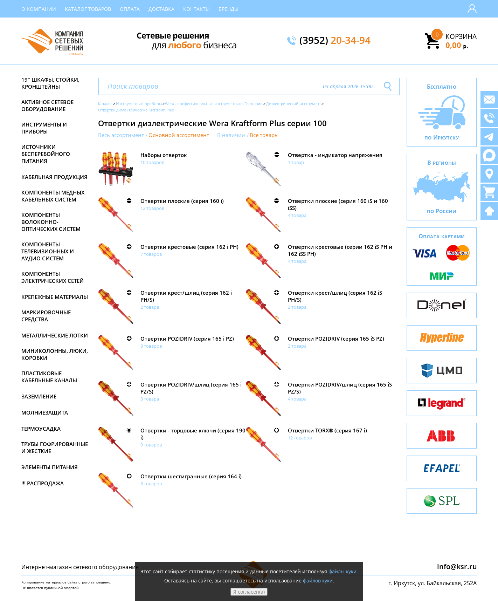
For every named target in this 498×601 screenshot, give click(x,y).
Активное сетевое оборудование (47, 105)
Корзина (461, 36)
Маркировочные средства (46, 316)
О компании (38, 9)
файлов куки (318, 580)
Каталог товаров (88, 9)
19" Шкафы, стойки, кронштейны (50, 83)
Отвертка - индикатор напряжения (335, 154)
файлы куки (342, 571)
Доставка (161, 9)
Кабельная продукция (54, 176)
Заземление (38, 396)
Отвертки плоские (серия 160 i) (182, 200)
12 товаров (152, 208)
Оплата (130, 9)
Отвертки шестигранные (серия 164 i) (191, 476)
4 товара (297, 215)
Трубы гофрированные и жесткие (54, 447)
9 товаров (151, 445)
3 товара (149, 399)
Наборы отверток (163, 154)
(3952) (335, 40)
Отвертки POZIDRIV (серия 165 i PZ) (187, 338)
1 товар (296, 162)
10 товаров (152, 162)
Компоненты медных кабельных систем (52, 196)
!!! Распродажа (42, 483)
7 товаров (151, 254)
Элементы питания (49, 467)
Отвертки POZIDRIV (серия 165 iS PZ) (336, 338)
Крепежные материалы (54, 296)
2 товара (149, 307)
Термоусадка (41, 428)
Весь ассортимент (121, 135)
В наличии (231, 135)
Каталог (105, 103)
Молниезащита (44, 412)
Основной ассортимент (178, 135)
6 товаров (151, 483)
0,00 (456, 45)
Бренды (228, 9)
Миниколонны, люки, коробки (54, 354)
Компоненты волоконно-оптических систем (51, 221)
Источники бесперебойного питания (45, 153)
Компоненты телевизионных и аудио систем (47, 251)
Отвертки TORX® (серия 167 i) (327, 430)
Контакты (196, 9)
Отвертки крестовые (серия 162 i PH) (189, 246)
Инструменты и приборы (44, 128)
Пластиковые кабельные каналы (49, 377)
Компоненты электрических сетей (52, 277)
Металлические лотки (54, 335)
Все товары (264, 135)
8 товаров (151, 346)
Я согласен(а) (249, 591)
